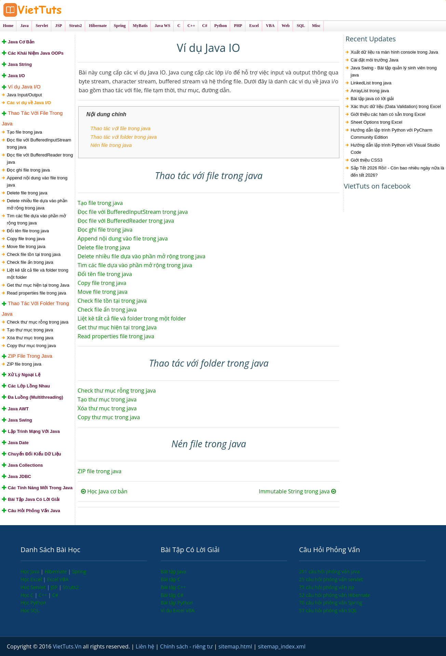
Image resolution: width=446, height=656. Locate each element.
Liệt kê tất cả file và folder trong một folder (37, 274)
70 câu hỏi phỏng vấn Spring (330, 602)
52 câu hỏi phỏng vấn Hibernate (334, 595)
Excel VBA (57, 579)
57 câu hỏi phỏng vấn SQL (328, 610)
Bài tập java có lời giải (372, 98)
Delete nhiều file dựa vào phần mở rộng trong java (37, 204)
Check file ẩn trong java (30, 262)
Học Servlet (34, 587)
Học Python (33, 602)
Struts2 (71, 587)
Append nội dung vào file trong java (37, 181)
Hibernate (56, 571)
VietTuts (58, 10)
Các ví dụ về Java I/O (29, 102)
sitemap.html (236, 646)
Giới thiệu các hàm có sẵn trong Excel (388, 114)
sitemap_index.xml (282, 646)
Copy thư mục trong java (31, 345)
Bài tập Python (177, 602)
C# (55, 595)
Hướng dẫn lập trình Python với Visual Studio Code (395, 148)
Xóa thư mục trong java (30, 337)
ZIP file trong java (24, 364)
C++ (43, 595)
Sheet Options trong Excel (376, 122)
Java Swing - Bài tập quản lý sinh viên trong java (394, 71)
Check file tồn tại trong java (33, 254)
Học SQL (30, 610)
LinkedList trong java (371, 82)
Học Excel (32, 579)
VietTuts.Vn (68, 646)
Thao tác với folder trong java (124, 137)
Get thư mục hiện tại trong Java (38, 285)
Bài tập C (170, 579)
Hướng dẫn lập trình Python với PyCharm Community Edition (391, 133)
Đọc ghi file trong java (28, 170)
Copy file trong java (26, 238)
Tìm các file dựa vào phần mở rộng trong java (36, 219)
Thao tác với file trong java (121, 128)
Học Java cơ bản (104, 491)
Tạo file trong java (24, 132)
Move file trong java (26, 246)
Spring (79, 571)
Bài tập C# (172, 595)
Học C (28, 595)
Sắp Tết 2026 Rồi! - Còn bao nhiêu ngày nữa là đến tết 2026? (397, 171)
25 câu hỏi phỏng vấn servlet (331, 579)
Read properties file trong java (36, 293)
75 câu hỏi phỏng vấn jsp (326, 587)
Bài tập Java (173, 571)
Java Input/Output (24, 94)
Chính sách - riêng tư (187, 646)
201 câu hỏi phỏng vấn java (329, 571)
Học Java (31, 571)
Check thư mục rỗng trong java (37, 322)
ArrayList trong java (370, 90)
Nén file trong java (111, 145)
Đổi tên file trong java (28, 230)
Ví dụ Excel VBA (177, 610)
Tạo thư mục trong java (30, 329)
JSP (55, 587)
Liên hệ (146, 646)
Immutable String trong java (297, 491)
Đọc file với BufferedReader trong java (40, 158)
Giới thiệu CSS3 (366, 160)
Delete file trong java (27, 192)
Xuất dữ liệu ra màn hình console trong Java (394, 52)
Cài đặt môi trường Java (374, 60)
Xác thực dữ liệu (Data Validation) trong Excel (396, 106)
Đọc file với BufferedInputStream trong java (39, 143)
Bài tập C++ (173, 587)
